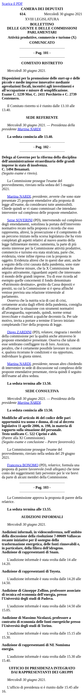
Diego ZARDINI (19, 332)
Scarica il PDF (12, 4)
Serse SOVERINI (19, 220)
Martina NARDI (29, 129)
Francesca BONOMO (22, 465)
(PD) (36, 220)
